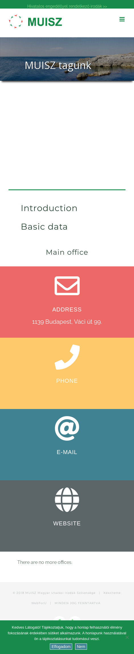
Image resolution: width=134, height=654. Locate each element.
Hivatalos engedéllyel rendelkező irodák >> (67, 6)
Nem (81, 646)
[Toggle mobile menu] (122, 19)
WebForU (39, 603)
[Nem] (127, 637)
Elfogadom (61, 646)
